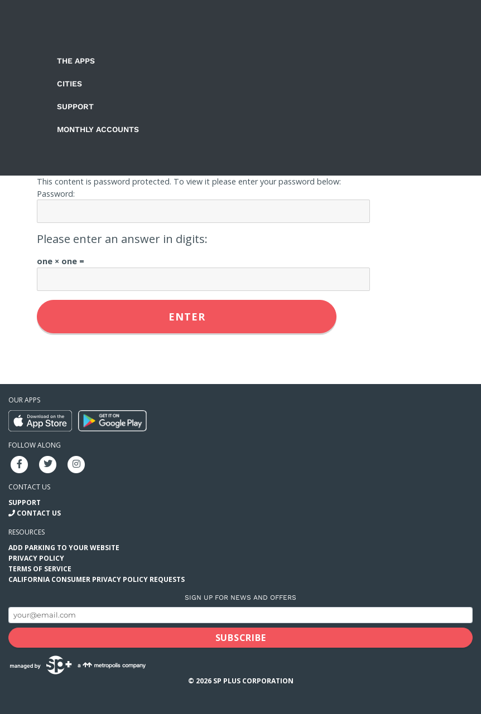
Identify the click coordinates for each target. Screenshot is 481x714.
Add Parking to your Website (63, 547)
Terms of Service (39, 569)
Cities (69, 83)
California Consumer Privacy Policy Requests (96, 579)
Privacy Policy (36, 558)
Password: (56, 193)
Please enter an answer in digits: (122, 238)
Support (75, 106)
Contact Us (39, 513)
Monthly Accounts (98, 129)
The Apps (76, 60)
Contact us (29, 487)
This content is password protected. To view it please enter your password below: (189, 181)
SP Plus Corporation (253, 681)
